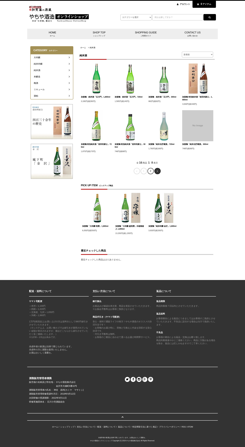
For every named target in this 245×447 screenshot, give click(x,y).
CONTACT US (192, 34)
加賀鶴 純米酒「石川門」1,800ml (95, 97)
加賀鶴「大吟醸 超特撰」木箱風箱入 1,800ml (129, 227)
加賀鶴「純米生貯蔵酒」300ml (195, 144)
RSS (184, 427)
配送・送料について (106, 427)
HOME (52, 34)
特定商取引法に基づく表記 (144, 427)
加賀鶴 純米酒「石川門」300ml (162, 97)
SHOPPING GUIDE (146, 34)
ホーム (83, 48)
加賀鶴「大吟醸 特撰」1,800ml (95, 226)
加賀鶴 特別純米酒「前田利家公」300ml (130, 145)
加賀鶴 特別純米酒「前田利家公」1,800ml (197, 98)
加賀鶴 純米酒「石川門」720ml (128, 97)
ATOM (190, 427)
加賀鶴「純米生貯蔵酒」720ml (161, 144)
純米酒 (92, 48)
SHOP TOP (99, 34)
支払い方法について (86, 427)
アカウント (185, 4)
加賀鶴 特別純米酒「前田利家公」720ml (96, 145)
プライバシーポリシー (169, 427)
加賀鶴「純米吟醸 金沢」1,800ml (162, 226)
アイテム (203, 4)
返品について (124, 427)
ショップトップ (67, 427)
